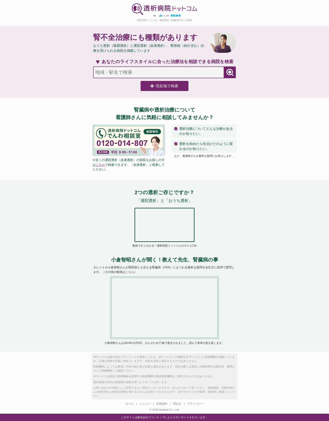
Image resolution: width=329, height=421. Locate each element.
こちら (100, 164)
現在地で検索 (164, 86)
